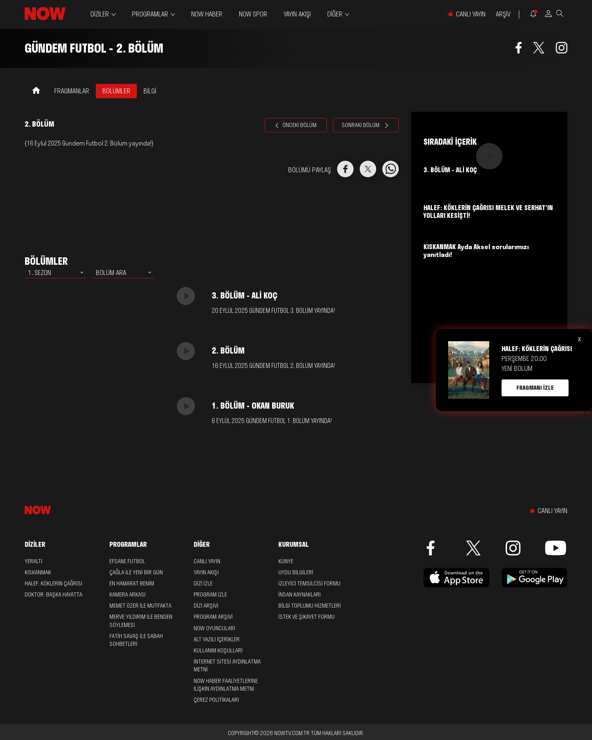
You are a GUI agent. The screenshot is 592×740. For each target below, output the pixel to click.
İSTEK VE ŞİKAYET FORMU (306, 616)
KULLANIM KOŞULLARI (218, 650)
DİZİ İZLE (203, 583)
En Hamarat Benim (131, 583)
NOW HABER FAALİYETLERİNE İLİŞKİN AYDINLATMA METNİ (226, 684)
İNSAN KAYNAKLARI (299, 594)
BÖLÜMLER (116, 91)
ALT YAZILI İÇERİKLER (217, 639)
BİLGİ (149, 91)
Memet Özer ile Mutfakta (140, 605)
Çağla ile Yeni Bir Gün (136, 572)
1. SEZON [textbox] (39, 272)
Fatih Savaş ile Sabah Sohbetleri (136, 640)
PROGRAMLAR (150, 14)
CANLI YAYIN (471, 14)
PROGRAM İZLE (210, 594)
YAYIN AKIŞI (297, 14)
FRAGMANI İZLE (535, 387)
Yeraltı (33, 561)
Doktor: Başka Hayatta (53, 594)
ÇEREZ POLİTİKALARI (216, 699)
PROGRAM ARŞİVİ (213, 616)
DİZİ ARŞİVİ (206, 605)
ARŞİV (503, 14)
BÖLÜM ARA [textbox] (111, 272)
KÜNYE (285, 561)
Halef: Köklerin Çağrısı (53, 583)
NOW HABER (206, 14)
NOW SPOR (253, 14)
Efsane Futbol (127, 561)
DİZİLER (99, 14)
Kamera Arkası (127, 594)
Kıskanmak (38, 572)
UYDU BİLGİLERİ (295, 572)
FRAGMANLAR (71, 91)
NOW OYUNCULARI (214, 628)
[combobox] (55, 272)
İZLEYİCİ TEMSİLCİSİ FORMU (309, 583)
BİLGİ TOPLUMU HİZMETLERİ (309, 605)
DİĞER (334, 14)
